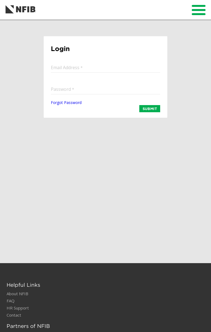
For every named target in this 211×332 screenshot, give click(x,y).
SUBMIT (150, 109)
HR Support (18, 308)
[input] (105, 67)
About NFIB (17, 293)
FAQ (11, 300)
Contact (14, 315)
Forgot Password (66, 102)
